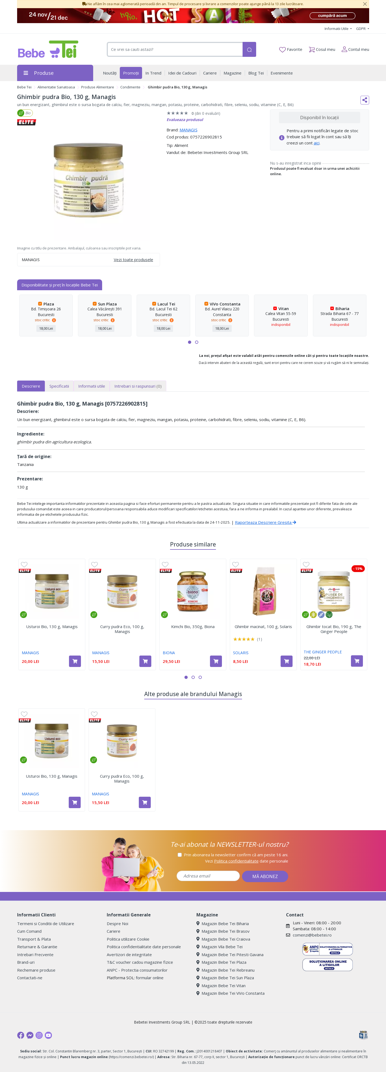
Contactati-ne (29, 977)
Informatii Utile (337, 28)
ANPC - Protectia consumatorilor (137, 970)
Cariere (113, 931)
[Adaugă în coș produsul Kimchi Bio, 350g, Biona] (216, 661)
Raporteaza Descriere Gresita (265, 522)
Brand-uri (25, 962)
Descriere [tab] (31, 386)
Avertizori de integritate (129, 954)
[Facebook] (20, 1035)
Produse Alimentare (97, 87)
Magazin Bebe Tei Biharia (222, 923)
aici (316, 143)
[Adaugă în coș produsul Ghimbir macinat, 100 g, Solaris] (287, 661)
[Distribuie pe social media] (364, 100)
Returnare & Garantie (37, 946)
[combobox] (175, 49)
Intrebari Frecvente (35, 954)
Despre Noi (117, 923)
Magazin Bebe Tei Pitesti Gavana (229, 954)
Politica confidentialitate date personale (144, 946)
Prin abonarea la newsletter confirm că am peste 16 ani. (236, 854)
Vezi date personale (246, 861)
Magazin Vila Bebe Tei (219, 946)
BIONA (169, 652)
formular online (150, 977)
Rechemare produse (36, 970)
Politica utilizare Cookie (128, 939)
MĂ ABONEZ (265, 876)
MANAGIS (188, 129)
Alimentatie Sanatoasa (56, 87)
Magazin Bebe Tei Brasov (223, 931)
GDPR (361, 28)
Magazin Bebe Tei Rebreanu (225, 970)
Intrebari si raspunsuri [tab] (138, 386)
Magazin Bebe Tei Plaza (221, 962)
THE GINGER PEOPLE (323, 651)
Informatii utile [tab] (91, 386)
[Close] (365, 4)
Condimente (130, 87)
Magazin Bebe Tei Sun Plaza (225, 977)
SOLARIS (241, 652)
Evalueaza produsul (185, 119)
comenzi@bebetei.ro (312, 935)
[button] (189, 342)
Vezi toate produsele (133, 259)
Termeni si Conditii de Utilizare (45, 923)
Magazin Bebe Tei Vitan (221, 985)
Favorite (290, 49)
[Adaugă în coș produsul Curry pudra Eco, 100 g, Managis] (145, 661)
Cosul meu (322, 48)
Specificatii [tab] (59, 386)
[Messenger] (29, 1035)
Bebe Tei (24, 87)
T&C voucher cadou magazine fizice (140, 962)
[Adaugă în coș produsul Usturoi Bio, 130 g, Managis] (75, 661)
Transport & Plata (34, 939)
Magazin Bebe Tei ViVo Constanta (230, 993)
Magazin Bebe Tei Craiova (223, 939)
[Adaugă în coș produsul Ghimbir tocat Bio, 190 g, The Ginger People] (357, 661)
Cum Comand (29, 931)
